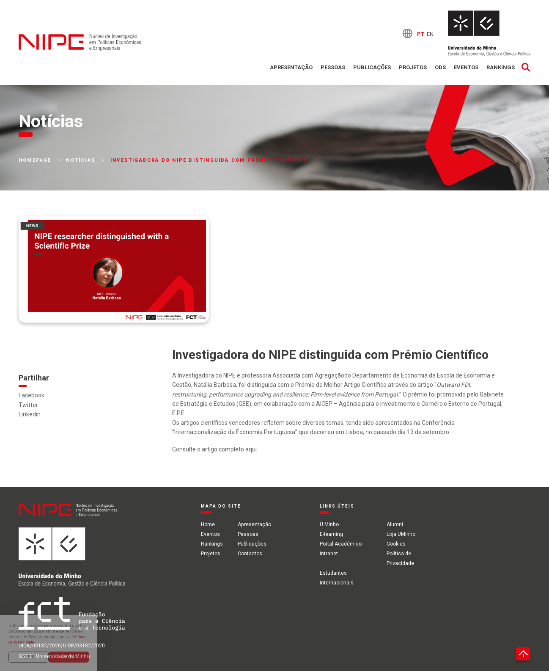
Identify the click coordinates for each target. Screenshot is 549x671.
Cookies (395, 543)
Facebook (31, 395)
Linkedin (30, 414)
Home (208, 524)
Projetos (413, 67)
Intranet (328, 553)
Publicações (372, 67)
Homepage (35, 160)
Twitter (28, 405)
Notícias (81, 160)
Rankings (500, 67)
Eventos (466, 67)
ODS (440, 67)
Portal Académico (340, 543)
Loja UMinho (400, 534)
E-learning (331, 534)
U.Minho (328, 524)
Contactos (250, 553)
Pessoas (333, 67)
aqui (251, 449)
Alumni (394, 524)
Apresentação (291, 67)
